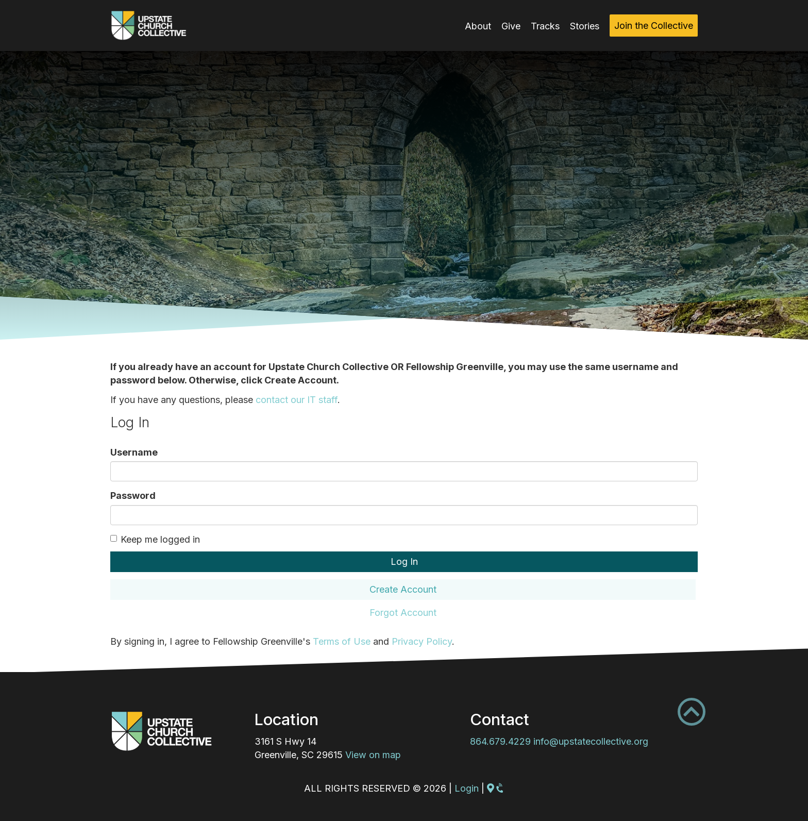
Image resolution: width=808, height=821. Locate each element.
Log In (404, 561)
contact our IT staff (297, 399)
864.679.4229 (500, 741)
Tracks (545, 26)
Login (466, 788)
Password (133, 495)
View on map (373, 754)
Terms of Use (342, 641)
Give (510, 26)
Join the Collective (653, 25)
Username (134, 452)
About (478, 26)
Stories (584, 26)
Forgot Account (402, 612)
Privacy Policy (422, 641)
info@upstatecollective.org (590, 741)
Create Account (402, 589)
